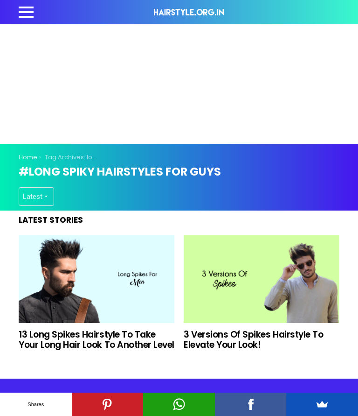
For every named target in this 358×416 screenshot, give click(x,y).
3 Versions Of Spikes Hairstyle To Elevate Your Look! (253, 339)
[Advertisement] (188, 82)
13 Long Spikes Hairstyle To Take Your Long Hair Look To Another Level (96, 339)
